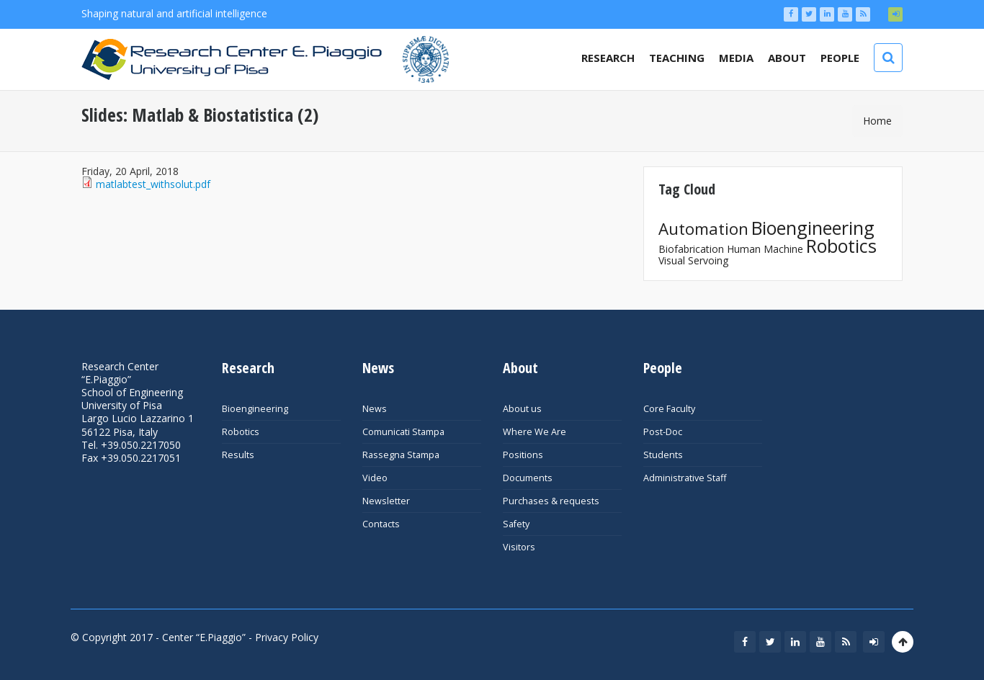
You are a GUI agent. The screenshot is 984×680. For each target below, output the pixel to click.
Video (375, 478)
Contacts (381, 524)
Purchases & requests (551, 501)
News (374, 409)
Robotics (841, 245)
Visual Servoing (693, 260)
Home (877, 121)
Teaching (677, 57)
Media (736, 57)
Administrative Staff (684, 478)
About (787, 57)
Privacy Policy (286, 637)
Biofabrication (691, 249)
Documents (528, 478)
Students (663, 455)
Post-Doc (662, 432)
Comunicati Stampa (403, 432)
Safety (516, 524)
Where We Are (534, 432)
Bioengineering (813, 227)
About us (522, 409)
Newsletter (386, 501)
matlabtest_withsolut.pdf (153, 184)
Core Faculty (669, 409)
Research (608, 57)
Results (238, 455)
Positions (523, 455)
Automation (703, 229)
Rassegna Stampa (400, 455)
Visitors (519, 547)
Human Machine (765, 249)
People (839, 57)
